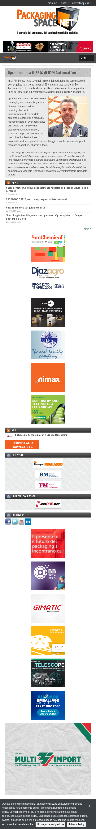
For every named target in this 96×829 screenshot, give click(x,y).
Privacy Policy (76, 824)
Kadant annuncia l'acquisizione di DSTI (27, 207)
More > (87, 229)
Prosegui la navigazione (50, 824)
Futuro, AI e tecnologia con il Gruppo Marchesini (36, 435)
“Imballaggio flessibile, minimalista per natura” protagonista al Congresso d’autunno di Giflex (46, 217)
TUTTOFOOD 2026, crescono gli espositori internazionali (36, 199)
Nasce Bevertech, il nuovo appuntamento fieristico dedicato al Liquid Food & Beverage (47, 189)
